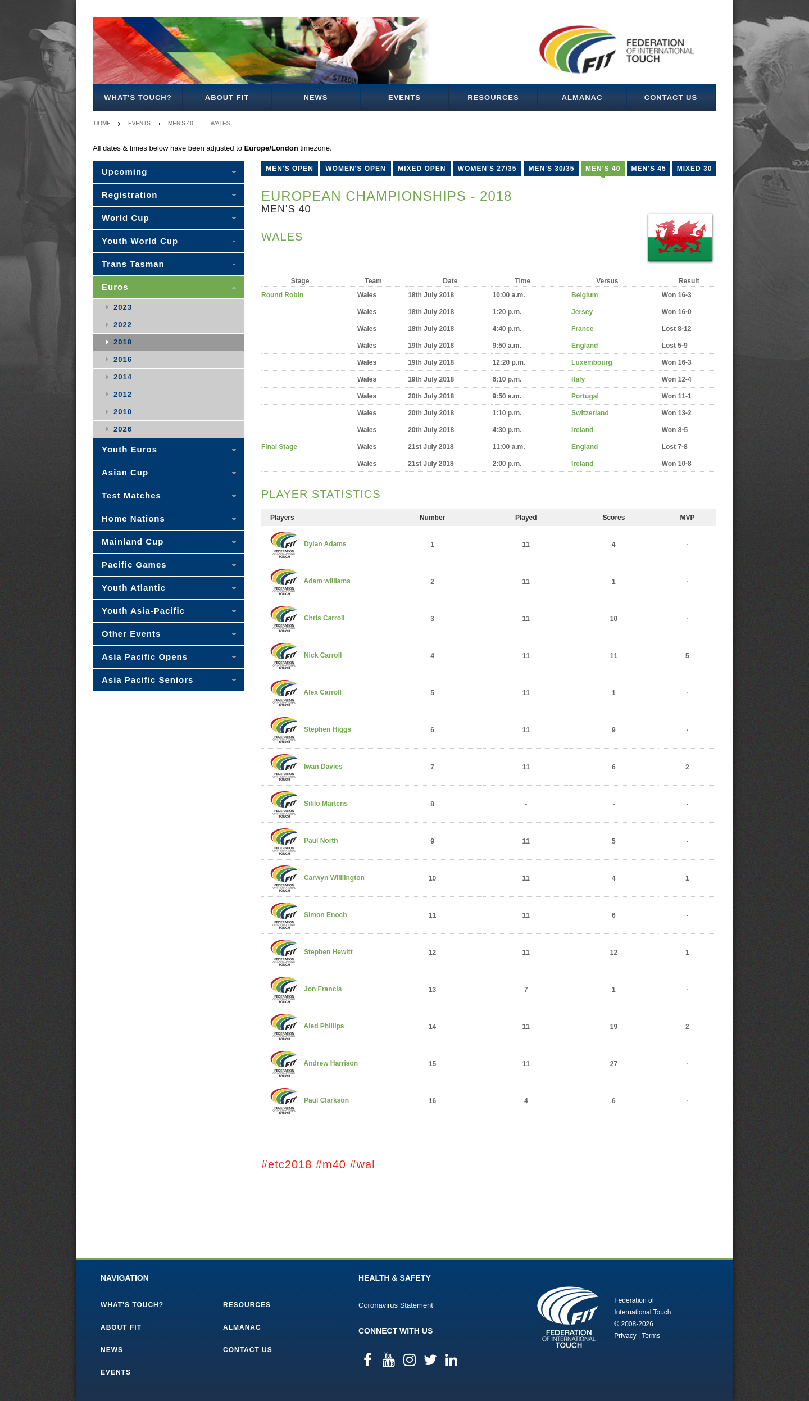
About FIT (227, 97)
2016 (122, 359)
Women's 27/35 (487, 169)
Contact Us (670, 97)
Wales (220, 123)
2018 (122, 342)
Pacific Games (134, 564)
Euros (115, 287)
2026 (122, 429)
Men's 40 (180, 123)
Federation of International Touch (567, 1317)
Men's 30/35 (551, 169)
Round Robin (282, 295)
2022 (122, 324)
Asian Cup (125, 472)
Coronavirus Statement (395, 1305)
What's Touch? (137, 97)
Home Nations (133, 518)
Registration (130, 195)
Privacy (625, 1336)
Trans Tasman (133, 264)
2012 (122, 394)
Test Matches (131, 495)
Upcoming (124, 171)
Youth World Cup (140, 241)
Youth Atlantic (134, 587)
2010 (122, 411)
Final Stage (279, 447)
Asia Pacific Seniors (147, 679)
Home (102, 123)
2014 (122, 377)
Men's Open (289, 169)
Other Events (131, 633)
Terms (651, 1336)
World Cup (125, 218)
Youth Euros (129, 449)
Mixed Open (422, 169)
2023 (122, 307)
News (316, 97)
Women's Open (355, 169)
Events (404, 97)
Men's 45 (648, 169)
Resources (493, 97)
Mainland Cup (132, 541)
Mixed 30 (694, 169)
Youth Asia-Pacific (143, 610)
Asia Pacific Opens (145, 656)
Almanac (582, 97)
